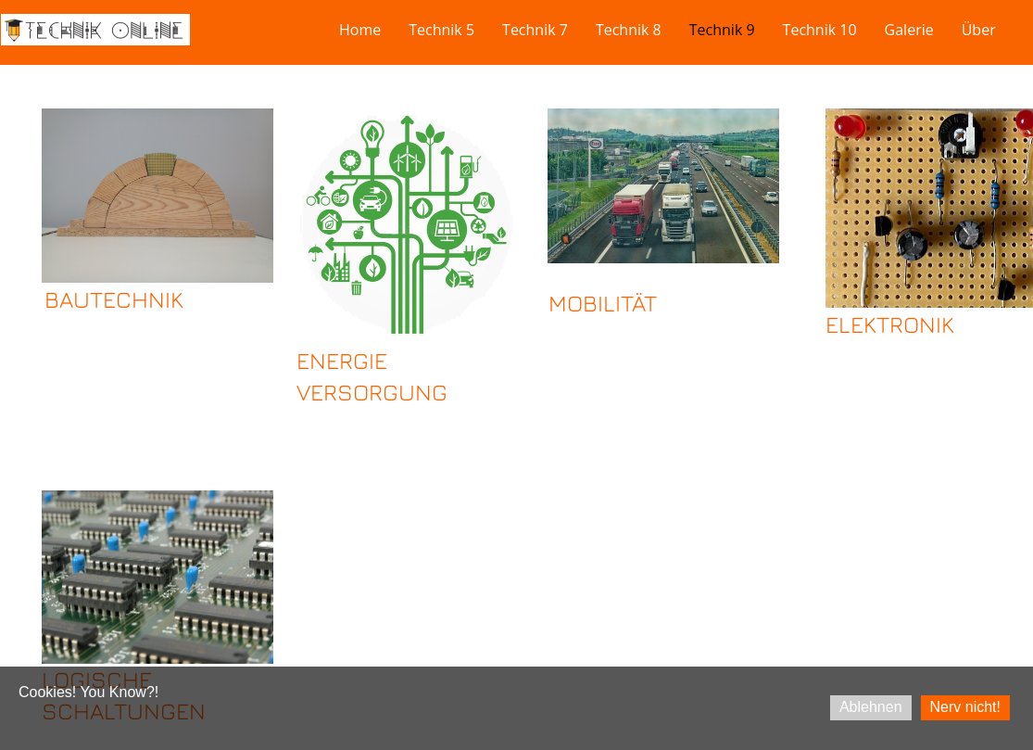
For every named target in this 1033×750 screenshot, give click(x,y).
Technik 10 (820, 29)
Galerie (909, 29)
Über (979, 29)
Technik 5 (441, 29)
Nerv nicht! (965, 707)
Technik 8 (628, 29)
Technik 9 (722, 29)
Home (360, 29)
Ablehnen (870, 707)
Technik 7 (535, 29)
